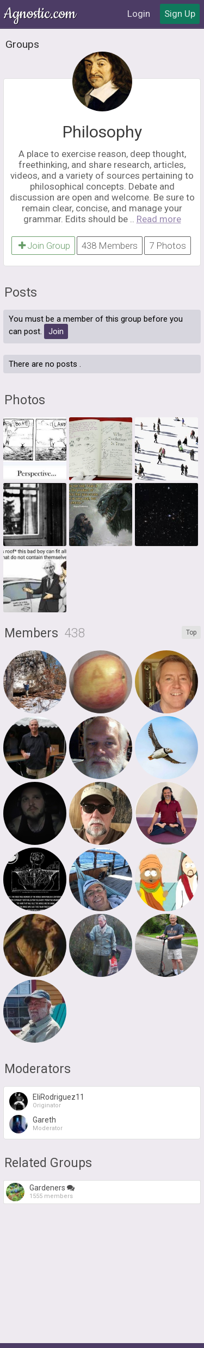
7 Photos (167, 245)
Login (138, 13)
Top (191, 632)
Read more (159, 219)
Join (56, 331)
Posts (20, 292)
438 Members (110, 245)
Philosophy (102, 131)
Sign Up (179, 13)
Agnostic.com (41, 14)
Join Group (43, 245)
